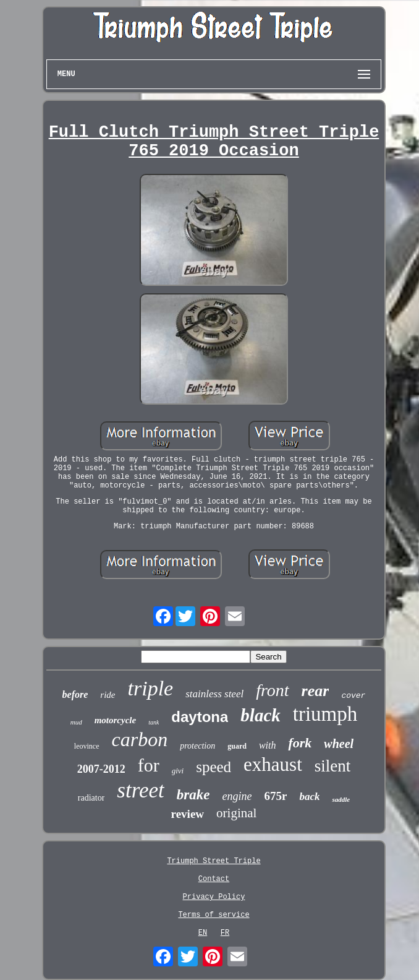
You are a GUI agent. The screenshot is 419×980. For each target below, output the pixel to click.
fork (299, 742)
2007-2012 (101, 769)
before (75, 694)
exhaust (272, 764)
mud (76, 722)
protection (197, 745)
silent (333, 766)
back (309, 796)
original (236, 813)
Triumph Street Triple (213, 861)
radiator (91, 797)
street (140, 790)
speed (213, 767)
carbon (140, 739)
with (267, 745)
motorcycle (115, 720)
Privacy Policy (214, 897)
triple (151, 688)
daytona (199, 716)
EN (202, 933)
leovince (86, 746)
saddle (341, 799)
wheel (338, 743)
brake (193, 794)
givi (178, 770)
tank (153, 722)
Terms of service (213, 915)
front (272, 690)
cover (353, 695)
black (260, 715)
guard (237, 746)
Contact (213, 879)
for (148, 765)
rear (315, 691)
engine (237, 796)
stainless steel (214, 694)
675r (275, 795)
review (187, 813)
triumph (325, 714)
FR (225, 933)
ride (107, 695)
